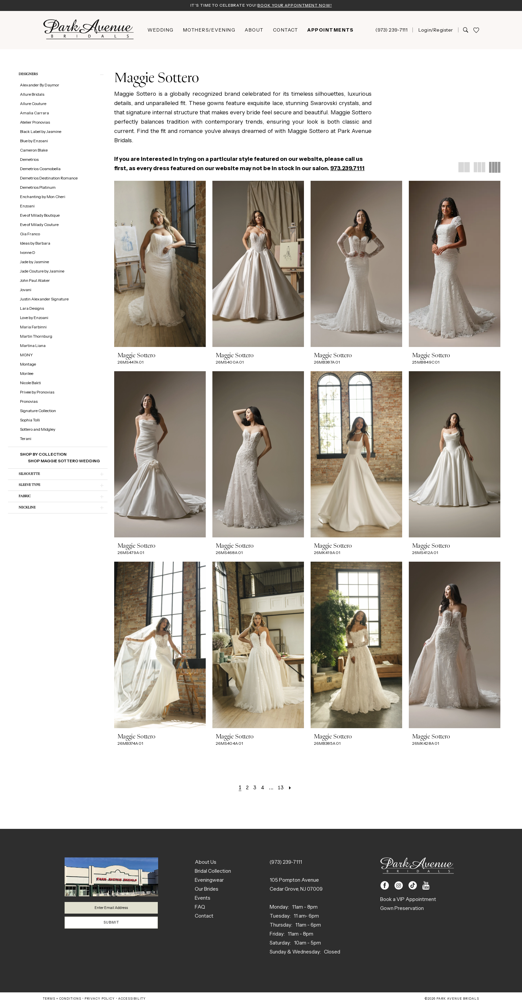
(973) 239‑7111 (286, 862)
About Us (205, 862)
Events (202, 898)
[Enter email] (111, 909)
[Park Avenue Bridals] (88, 31)
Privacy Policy (100, 999)
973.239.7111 (347, 169)
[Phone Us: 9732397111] (391, 30)
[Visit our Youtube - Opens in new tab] (426, 886)
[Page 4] (262, 788)
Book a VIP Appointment (408, 900)
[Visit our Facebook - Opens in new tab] (384, 886)
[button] (435, 30)
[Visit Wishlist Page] (476, 31)
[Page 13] (283, 788)
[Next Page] (293, 788)
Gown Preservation (402, 909)
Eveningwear (209, 880)
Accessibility (132, 999)
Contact (204, 916)
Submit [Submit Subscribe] (111, 925)
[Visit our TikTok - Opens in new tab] (412, 886)
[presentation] (160, 264)
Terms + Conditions (62, 999)
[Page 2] (245, 788)
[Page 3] (253, 788)
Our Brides (206, 889)
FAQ (200, 907)
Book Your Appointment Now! (298, 5)
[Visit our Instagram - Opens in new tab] (398, 886)
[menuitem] (160, 30)
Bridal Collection (213, 871)
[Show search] (465, 30)
